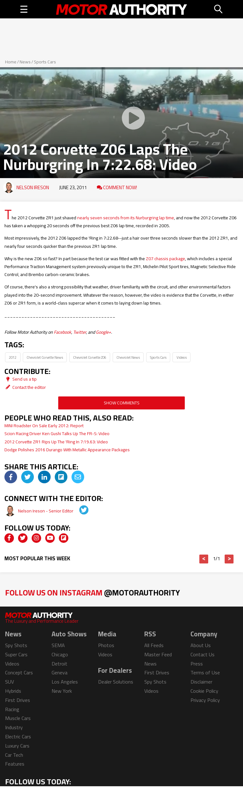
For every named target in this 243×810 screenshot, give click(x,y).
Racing (12, 709)
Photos (106, 645)
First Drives (17, 700)
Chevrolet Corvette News (45, 357)
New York (62, 691)
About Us (200, 645)
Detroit (59, 663)
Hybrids (13, 691)
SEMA (58, 645)
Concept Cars (19, 672)
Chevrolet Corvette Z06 (89, 357)
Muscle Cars (18, 718)
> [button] (229, 559)
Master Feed (158, 654)
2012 (12, 357)
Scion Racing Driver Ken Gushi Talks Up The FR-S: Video (56, 433)
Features (14, 763)
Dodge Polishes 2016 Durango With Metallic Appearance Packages (67, 450)
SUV (9, 681)
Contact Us (202, 654)
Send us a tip (20, 379)
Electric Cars (18, 736)
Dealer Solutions (115, 681)
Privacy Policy (205, 700)
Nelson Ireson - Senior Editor (46, 511)
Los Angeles (65, 681)
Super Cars (16, 654)
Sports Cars (45, 62)
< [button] (204, 559)
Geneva (59, 672)
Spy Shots (16, 645)
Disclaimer (201, 681)
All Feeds (154, 645)
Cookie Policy (204, 691)
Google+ (103, 332)
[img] (10, 477)
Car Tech (14, 755)
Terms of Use (205, 672)
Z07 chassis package (165, 258)
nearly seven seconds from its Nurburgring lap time (125, 218)
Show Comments (122, 403)
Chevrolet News (128, 357)
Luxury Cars (17, 745)
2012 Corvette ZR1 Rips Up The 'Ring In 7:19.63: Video (56, 442)
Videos (182, 357)
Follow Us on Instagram (92, 592)
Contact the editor (25, 387)
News (25, 62)
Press (196, 663)
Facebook (62, 332)
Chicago (60, 654)
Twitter (79, 332)
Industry (14, 727)
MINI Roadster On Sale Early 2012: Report (44, 425)
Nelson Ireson (32, 187)
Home (10, 62)
